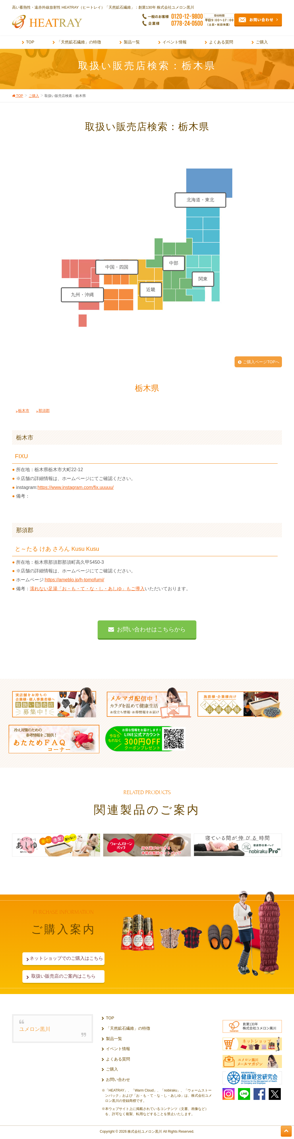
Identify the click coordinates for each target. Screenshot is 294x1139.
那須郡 (44, 410)
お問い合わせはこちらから (151, 629)
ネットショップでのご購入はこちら (63, 958)
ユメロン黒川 (34, 1029)
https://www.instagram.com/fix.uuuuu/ (76, 487)
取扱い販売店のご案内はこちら (63, 976)
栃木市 (23, 410)
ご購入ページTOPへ (261, 362)
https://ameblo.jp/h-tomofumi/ (74, 579)
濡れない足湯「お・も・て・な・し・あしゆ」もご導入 (87, 588)
